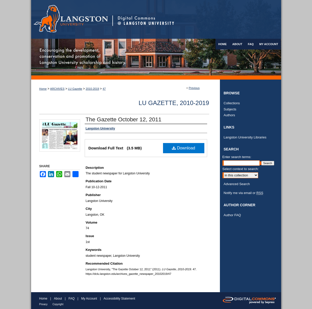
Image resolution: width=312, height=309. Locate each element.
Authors (229, 115)
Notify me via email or (243, 193)
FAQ (71, 298)
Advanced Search (237, 184)
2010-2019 (92, 88)
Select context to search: (240, 169)
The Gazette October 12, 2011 (123, 119)
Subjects (230, 109)
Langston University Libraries (245, 137)
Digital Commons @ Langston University (196, 19)
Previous (194, 87)
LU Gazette (75, 88)
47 (104, 88)
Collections (232, 103)
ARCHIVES (57, 88)
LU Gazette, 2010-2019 (174, 102)
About (58, 298)
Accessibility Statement (119, 298)
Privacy (43, 304)
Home (43, 88)
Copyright (58, 304)
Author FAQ (232, 215)
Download (183, 148)
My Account (89, 298)
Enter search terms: (236, 157)
